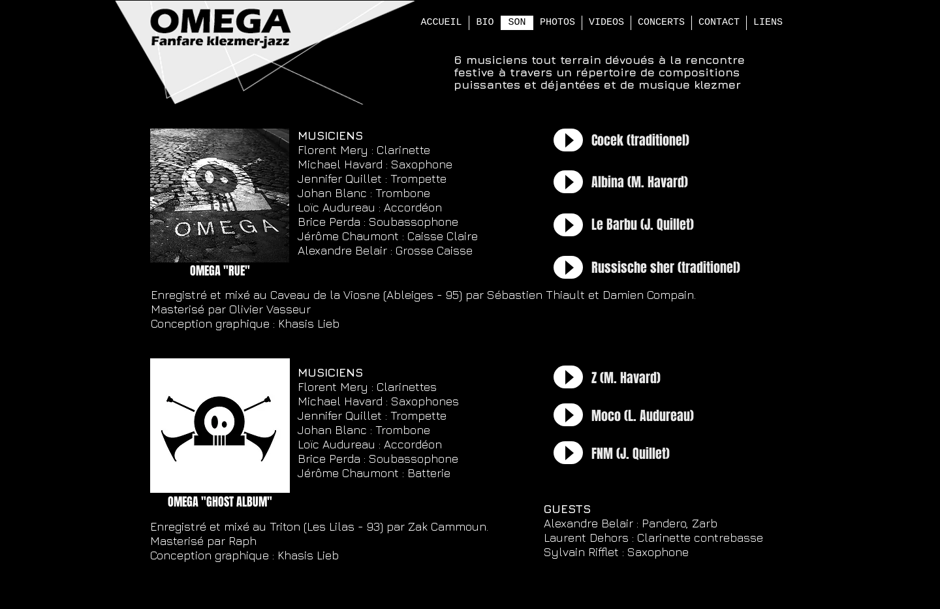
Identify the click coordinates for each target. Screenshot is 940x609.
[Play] (568, 140)
